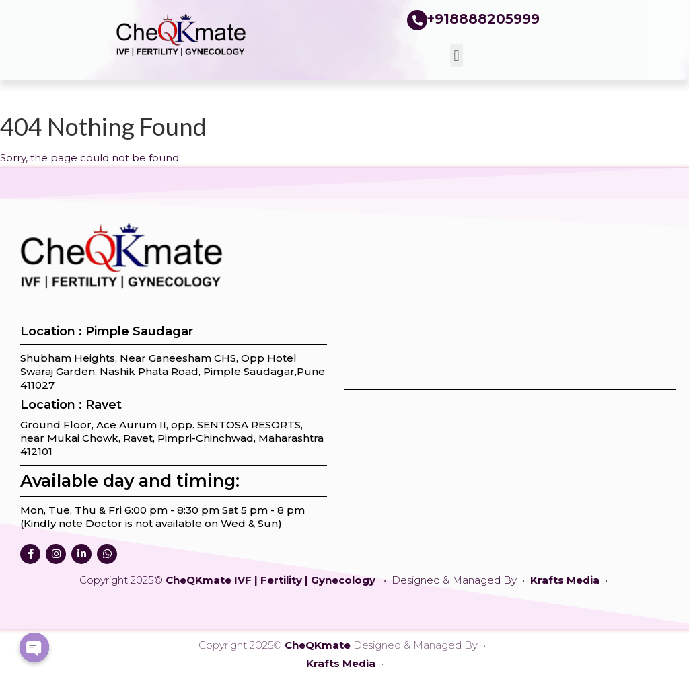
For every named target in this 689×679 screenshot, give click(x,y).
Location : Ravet (71, 404)
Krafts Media (566, 579)
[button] (456, 55)
